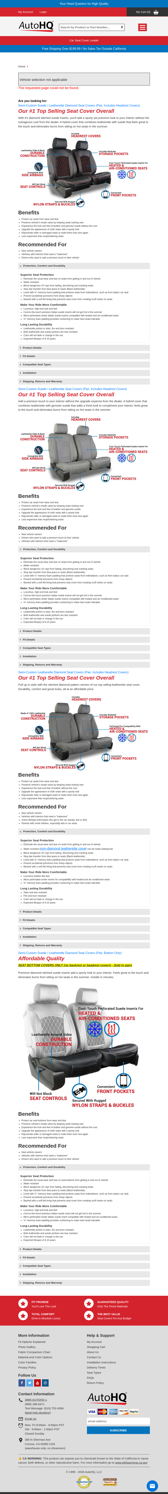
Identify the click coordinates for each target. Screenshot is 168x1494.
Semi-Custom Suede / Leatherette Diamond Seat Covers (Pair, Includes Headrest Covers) (79, 105)
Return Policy (95, 1382)
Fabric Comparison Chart (34, 1352)
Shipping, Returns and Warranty (42, 381)
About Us (93, 1352)
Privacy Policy (27, 1367)
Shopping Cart (96, 1347)
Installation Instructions (101, 1362)
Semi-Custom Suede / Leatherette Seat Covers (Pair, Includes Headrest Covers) (72, 389)
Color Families (27, 1362)
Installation (29, 372)
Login (43, 11)
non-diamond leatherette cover (63, 848)
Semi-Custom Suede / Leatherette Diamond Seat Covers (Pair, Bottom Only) (70, 953)
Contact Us (94, 1357)
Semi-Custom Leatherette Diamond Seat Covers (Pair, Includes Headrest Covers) (73, 672)
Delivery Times (96, 1367)
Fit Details (29, 356)
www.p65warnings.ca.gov (131, 1462)
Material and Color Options (35, 1357)
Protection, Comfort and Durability (44, 265)
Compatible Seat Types (37, 364)
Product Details (32, 347)
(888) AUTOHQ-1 (36, 1399)
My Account (25, 11)
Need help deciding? (38, 1412)
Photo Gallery (27, 1347)
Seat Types (94, 1372)
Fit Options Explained (32, 1341)
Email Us (30, 1418)
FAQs (90, 1377)
